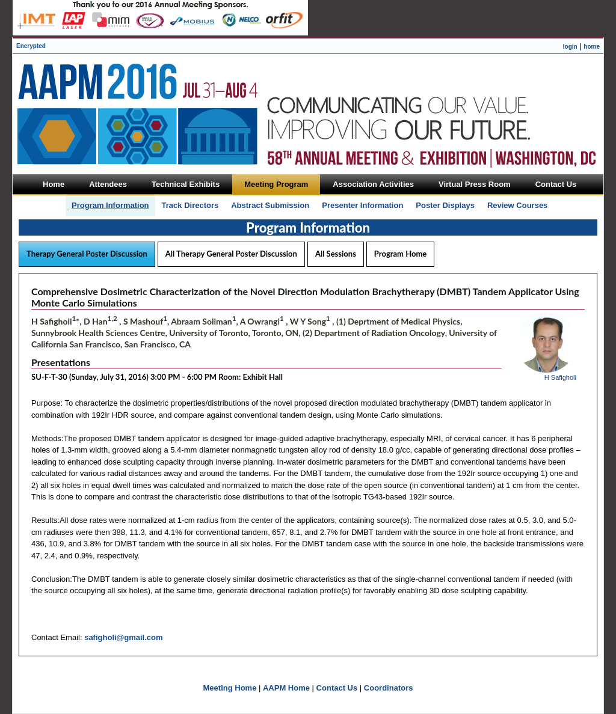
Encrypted (31, 46)
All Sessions (335, 253)
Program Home (400, 253)
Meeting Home (230, 687)
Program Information (110, 205)
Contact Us (337, 687)
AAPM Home (286, 687)
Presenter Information (362, 205)
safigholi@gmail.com (123, 637)
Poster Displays (445, 205)
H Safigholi (560, 377)
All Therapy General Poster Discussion (231, 253)
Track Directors (190, 205)
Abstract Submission (270, 205)
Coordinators (388, 687)
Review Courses (517, 205)
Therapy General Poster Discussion (86, 253)
